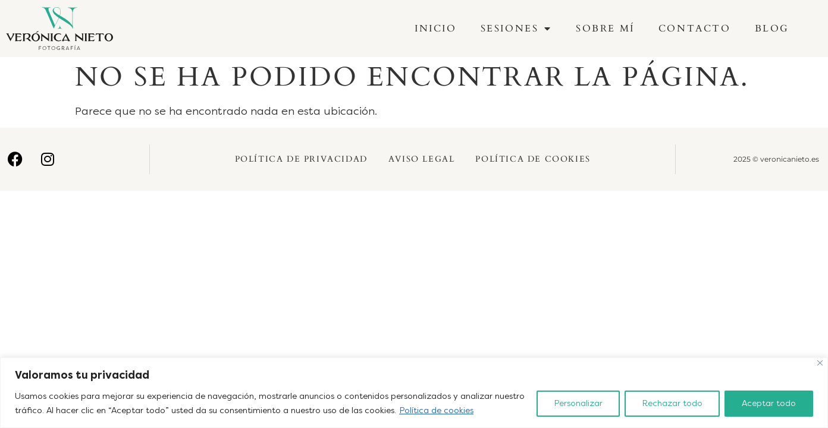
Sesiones (516, 28)
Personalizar (578, 403)
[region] (414, 392)
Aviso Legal (421, 159)
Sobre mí (605, 28)
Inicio (436, 28)
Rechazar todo (672, 403)
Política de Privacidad (301, 159)
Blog (772, 28)
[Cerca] (820, 363)
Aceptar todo (769, 403)
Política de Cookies (532, 159)
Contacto (694, 28)
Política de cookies (436, 410)
